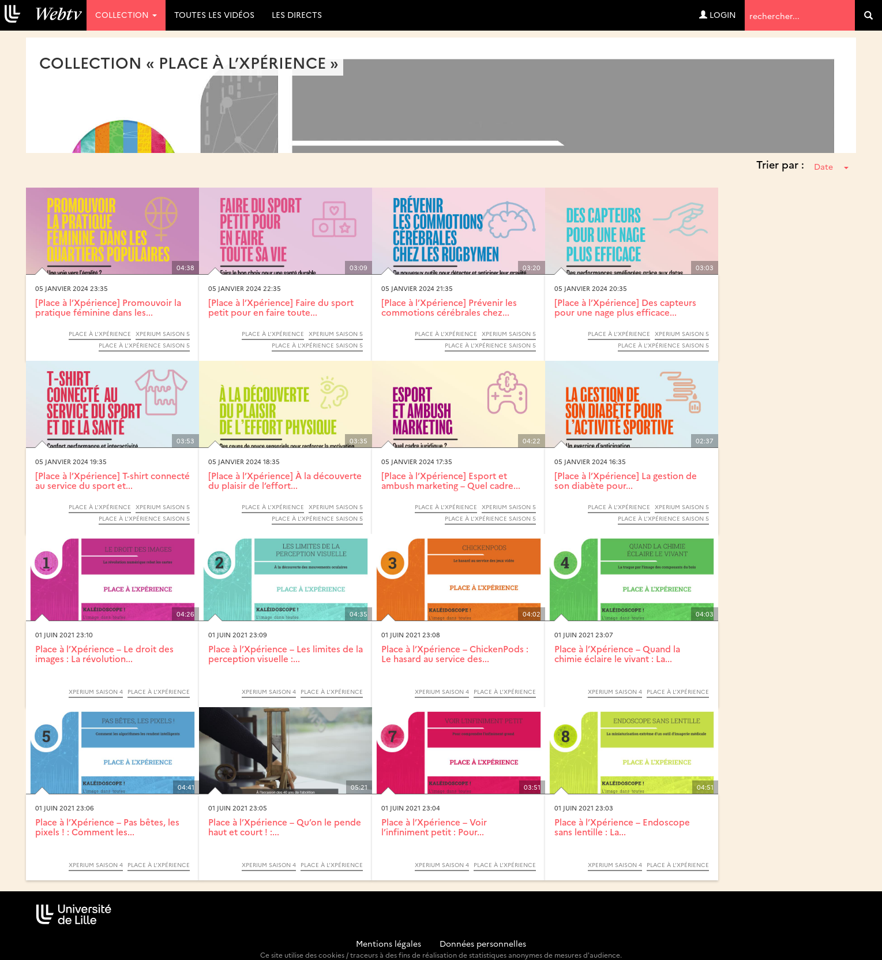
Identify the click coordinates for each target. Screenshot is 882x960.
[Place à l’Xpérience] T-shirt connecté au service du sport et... (112, 480)
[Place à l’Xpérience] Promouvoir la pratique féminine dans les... (108, 307)
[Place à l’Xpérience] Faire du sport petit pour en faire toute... (281, 307)
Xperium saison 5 (163, 334)
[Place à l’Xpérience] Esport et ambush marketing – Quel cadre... (450, 480)
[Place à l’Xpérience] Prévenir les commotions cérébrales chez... (449, 307)
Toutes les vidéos (214, 14)
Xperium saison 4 (96, 692)
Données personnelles (483, 943)
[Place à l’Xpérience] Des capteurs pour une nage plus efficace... (625, 307)
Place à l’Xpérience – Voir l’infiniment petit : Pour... (434, 827)
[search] (868, 15)
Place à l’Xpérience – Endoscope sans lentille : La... (622, 827)
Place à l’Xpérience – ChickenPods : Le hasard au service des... (454, 653)
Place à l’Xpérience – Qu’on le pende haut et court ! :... (284, 827)
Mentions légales (388, 943)
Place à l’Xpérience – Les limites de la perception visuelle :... (285, 653)
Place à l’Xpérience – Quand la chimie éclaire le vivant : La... (617, 653)
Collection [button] (126, 14)
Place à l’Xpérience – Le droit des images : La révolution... (104, 653)
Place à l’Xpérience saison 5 (144, 345)
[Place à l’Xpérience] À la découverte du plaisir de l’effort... (285, 480)
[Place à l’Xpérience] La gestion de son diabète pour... (625, 480)
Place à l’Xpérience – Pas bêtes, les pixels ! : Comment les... (107, 827)
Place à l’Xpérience (100, 334)
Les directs (297, 14)
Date (831, 166)
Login (717, 14)
